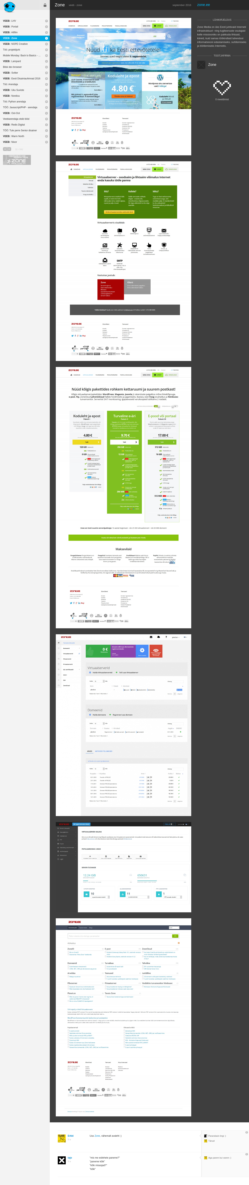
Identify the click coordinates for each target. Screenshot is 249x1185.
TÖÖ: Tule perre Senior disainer (20, 130)
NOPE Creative (15, 44)
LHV (9, 20)
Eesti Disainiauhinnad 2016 (21, 78)
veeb (71, 5)
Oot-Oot (11, 113)
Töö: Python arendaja (14, 101)
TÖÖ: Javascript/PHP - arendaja (20, 107)
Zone (10, 38)
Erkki (71, 1135)
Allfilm (10, 32)
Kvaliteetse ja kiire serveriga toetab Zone (17, 160)
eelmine (5, 149)
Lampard (12, 61)
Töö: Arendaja (10, 84)
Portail (10, 26)
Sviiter (10, 72)
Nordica (11, 95)
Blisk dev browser (12, 67)
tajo (70, 1157)
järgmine (9, 149)
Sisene (45, 5)
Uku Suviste (13, 90)
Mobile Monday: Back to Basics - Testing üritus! (26, 55)
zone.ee (203, 5)
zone (79, 5)
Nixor (10, 142)
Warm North (13, 136)
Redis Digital (14, 124)
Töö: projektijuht (11, 49)
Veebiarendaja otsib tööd (16, 119)
